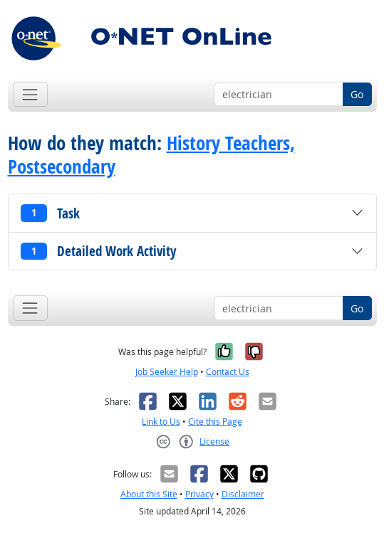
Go (357, 94)
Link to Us (161, 422)
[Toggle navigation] (30, 94)
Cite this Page (215, 422)
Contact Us (227, 372)
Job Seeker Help (166, 372)
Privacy (199, 494)
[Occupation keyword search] (278, 95)
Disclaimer (243, 494)
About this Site (148, 494)
